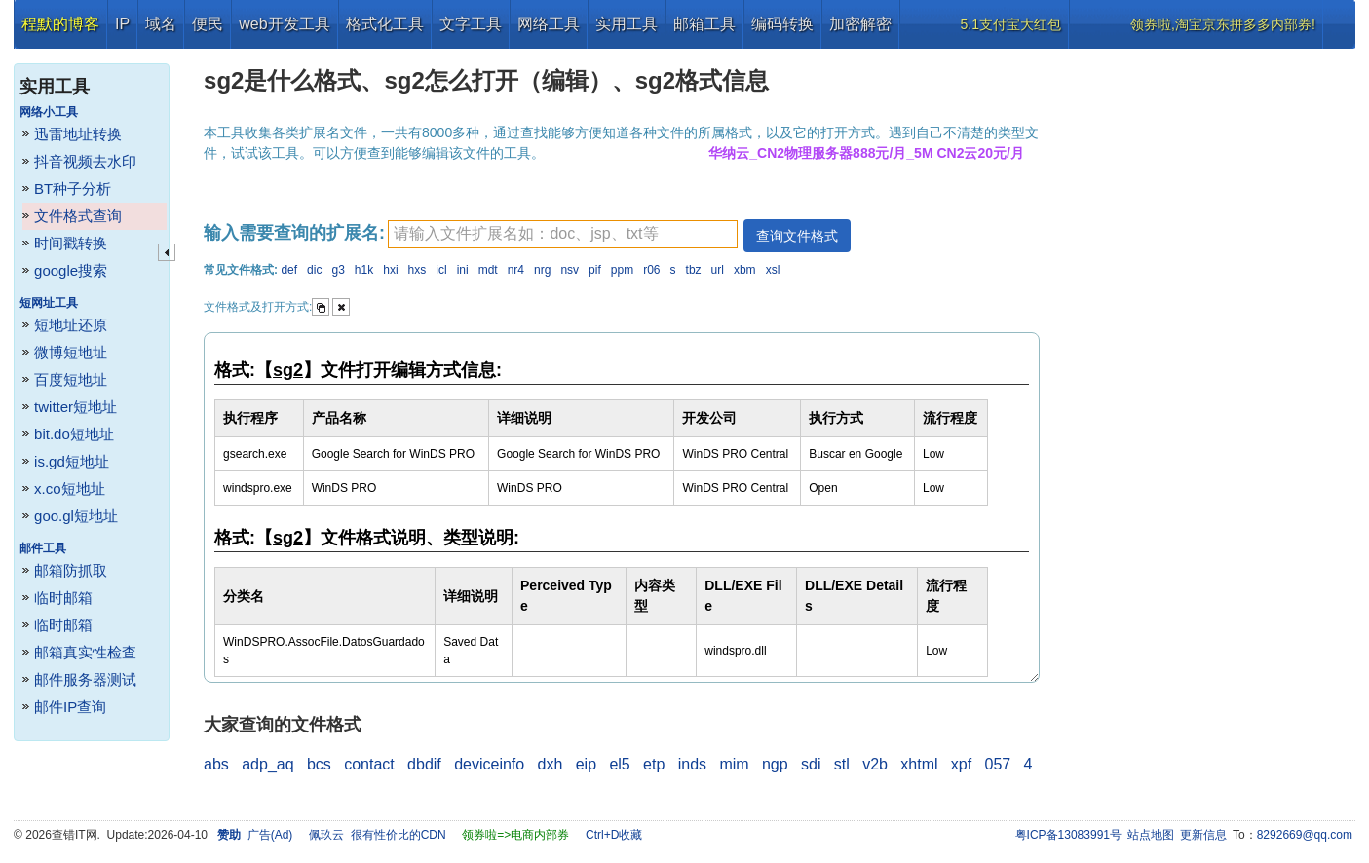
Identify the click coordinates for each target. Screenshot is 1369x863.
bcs (319, 764)
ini (463, 270)
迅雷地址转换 (78, 134)
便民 (207, 24)
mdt (488, 270)
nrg (542, 270)
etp (654, 764)
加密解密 (860, 24)
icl (441, 270)
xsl (773, 270)
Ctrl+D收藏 (614, 835)
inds (692, 764)
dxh (550, 764)
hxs (417, 270)
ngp (775, 764)
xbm (745, 270)
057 (998, 764)
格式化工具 (385, 24)
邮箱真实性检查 (85, 652)
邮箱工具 (704, 24)
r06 (651, 270)
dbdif (424, 764)
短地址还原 (70, 325)
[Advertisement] (1208, 341)
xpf (961, 764)
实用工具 (626, 24)
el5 (619, 764)
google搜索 (70, 270)
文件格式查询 (78, 215)
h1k (364, 270)
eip (586, 764)
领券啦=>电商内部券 (515, 835)
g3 (337, 270)
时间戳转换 (70, 243)
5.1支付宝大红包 (1011, 24)
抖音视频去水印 (85, 161)
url (717, 270)
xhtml (918, 764)
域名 (160, 24)
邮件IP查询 (70, 706)
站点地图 (1150, 835)
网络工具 (548, 24)
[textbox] (563, 234)
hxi (390, 270)
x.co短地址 (69, 488)
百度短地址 (70, 379)
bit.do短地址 (74, 434)
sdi (810, 764)
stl (842, 764)
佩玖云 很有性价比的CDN (377, 835)
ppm (622, 270)
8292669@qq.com (1304, 835)
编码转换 (782, 24)
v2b (875, 764)
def (289, 270)
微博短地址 (70, 352)
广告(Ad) (270, 835)
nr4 (516, 270)
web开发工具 (284, 24)
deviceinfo (489, 764)
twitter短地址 (75, 406)
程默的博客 (60, 24)
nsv (569, 270)
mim (733, 764)
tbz (694, 270)
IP (122, 24)
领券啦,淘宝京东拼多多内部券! (1222, 24)
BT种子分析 (72, 188)
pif (595, 270)
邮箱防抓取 (70, 570)
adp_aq (267, 764)
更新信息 (1203, 835)
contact (369, 764)
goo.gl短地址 (76, 515)
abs (216, 764)
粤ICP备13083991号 (1068, 835)
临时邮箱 (63, 597)
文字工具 (470, 24)
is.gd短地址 (71, 461)
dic (314, 270)
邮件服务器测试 (85, 679)
